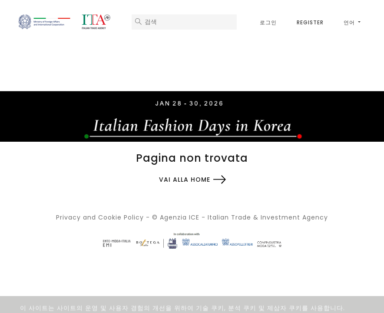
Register (310, 22)
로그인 (268, 22)
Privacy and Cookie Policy (100, 217)
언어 (350, 22)
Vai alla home (184, 179)
